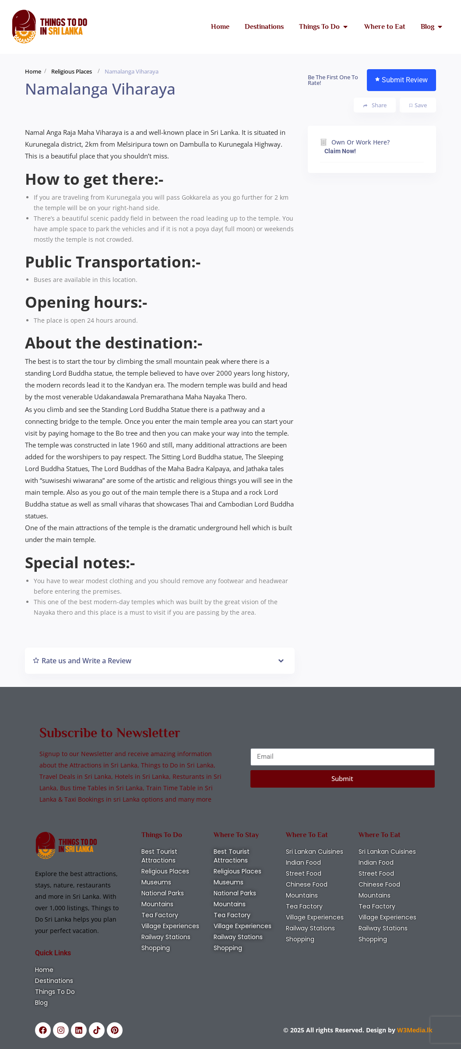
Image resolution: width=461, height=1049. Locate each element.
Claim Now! (340, 151)
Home (33, 71)
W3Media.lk (414, 1030)
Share (375, 105)
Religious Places (71, 71)
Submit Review (401, 80)
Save (418, 105)
